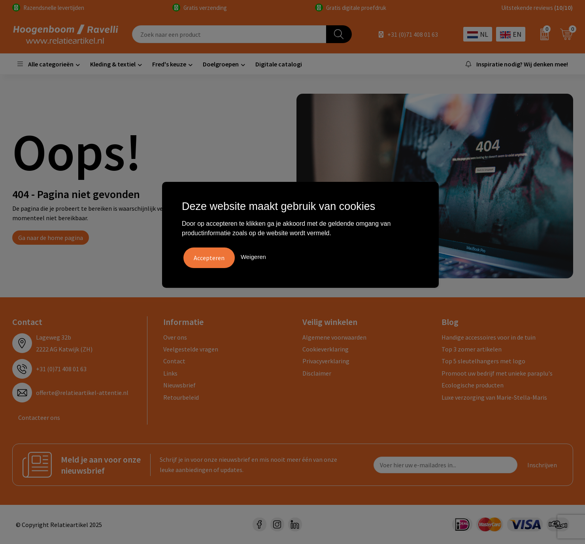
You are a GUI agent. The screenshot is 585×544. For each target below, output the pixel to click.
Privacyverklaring (325, 361)
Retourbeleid (181, 397)
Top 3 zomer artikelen (472, 349)
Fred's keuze (169, 64)
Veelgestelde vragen (190, 349)
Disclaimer (316, 373)
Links (170, 373)
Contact (174, 361)
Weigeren (253, 256)
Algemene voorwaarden (334, 337)
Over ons (175, 337)
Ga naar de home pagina (50, 238)
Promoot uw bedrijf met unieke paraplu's (497, 373)
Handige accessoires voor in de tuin (489, 337)
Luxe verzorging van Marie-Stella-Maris (494, 397)
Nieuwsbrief (179, 385)
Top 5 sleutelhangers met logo (483, 361)
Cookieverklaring (325, 349)
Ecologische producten (473, 385)
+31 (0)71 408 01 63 (412, 34)
